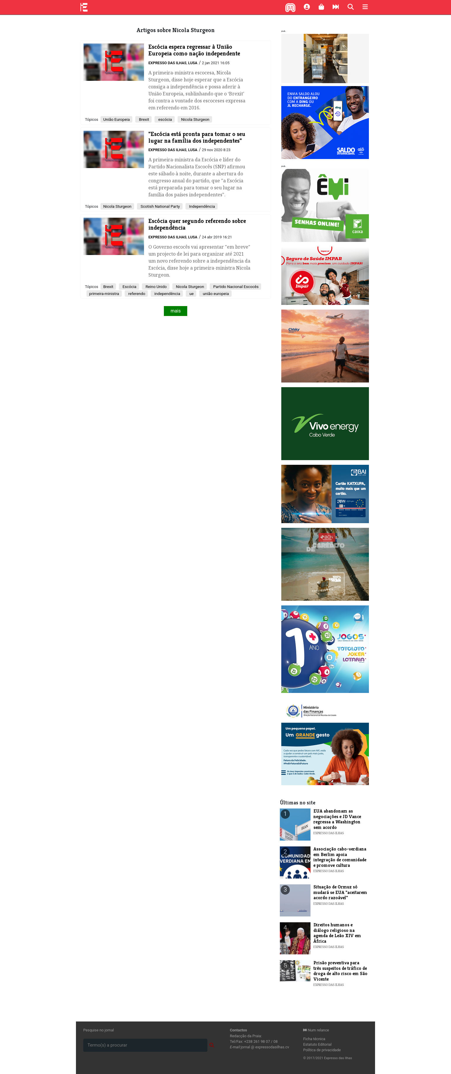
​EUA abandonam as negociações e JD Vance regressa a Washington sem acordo (337, 819)
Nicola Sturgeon (194, 119)
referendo (136, 293)
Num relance (316, 1030)
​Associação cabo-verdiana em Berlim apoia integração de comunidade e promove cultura (339, 857)
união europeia (215, 293)
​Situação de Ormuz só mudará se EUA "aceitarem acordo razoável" (340, 892)
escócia (164, 119)
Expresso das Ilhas (167, 63)
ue (191, 293)
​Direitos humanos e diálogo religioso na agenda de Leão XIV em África (337, 933)
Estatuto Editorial (317, 1044)
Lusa (192, 63)
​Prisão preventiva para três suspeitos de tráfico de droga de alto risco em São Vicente (340, 971)
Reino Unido (156, 286)
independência (166, 293)
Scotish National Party (160, 206)
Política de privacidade (322, 1050)
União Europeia (116, 119)
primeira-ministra (104, 293)
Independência (201, 206)
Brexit (143, 119)
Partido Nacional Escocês (235, 286)
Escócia (129, 286)
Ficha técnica (314, 1039)
